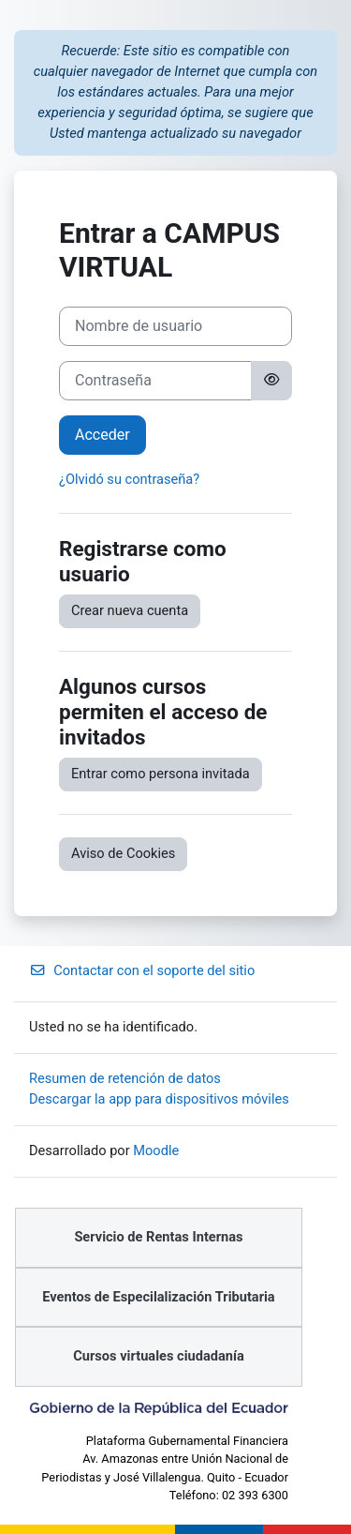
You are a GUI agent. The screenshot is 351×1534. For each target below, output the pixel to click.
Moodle (156, 1150)
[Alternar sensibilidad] (271, 380)
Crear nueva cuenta (129, 610)
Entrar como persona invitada (160, 773)
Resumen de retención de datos (125, 1078)
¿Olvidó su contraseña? (129, 479)
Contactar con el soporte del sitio (142, 970)
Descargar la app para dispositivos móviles (159, 1098)
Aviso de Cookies (123, 853)
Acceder (102, 435)
